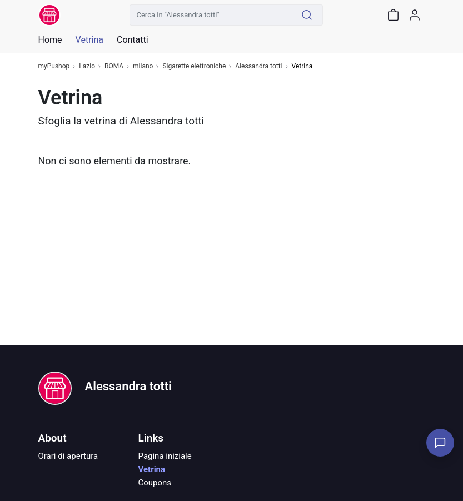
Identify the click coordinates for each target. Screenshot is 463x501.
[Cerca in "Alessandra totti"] (211, 15)
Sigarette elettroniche (194, 66)
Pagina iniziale (165, 456)
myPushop (54, 66)
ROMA (113, 66)
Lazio (87, 66)
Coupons (155, 483)
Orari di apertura (68, 456)
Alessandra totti (258, 66)
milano (143, 66)
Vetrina (152, 469)
